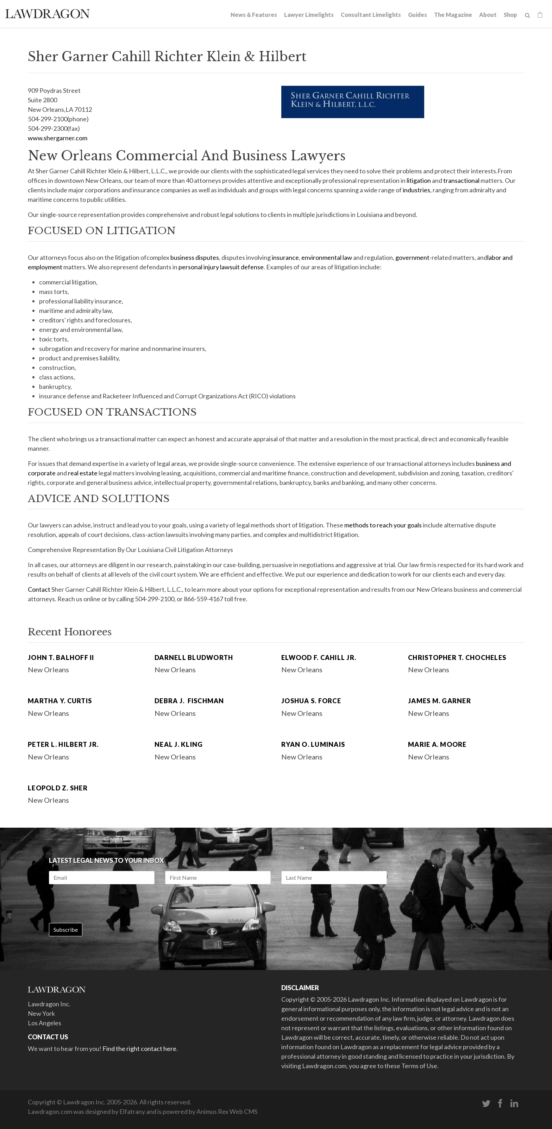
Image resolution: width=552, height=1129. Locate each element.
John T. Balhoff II (61, 657)
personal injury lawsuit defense (221, 267)
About (488, 14)
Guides (417, 14)
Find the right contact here (139, 1048)
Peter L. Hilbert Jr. (63, 744)
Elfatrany (132, 1111)
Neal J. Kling (179, 744)
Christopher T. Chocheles (457, 657)
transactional (461, 180)
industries (416, 190)
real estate (83, 473)
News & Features (254, 14)
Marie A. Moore (437, 744)
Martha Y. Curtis (60, 701)
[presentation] (102, 903)
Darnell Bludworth (194, 657)
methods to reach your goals (383, 525)
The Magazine (453, 14)
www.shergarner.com (57, 138)
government (412, 257)
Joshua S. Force (311, 701)
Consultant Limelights (371, 14)
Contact (39, 589)
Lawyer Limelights (309, 14)
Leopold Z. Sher (58, 788)
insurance (285, 257)
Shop (510, 14)
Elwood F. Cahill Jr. (318, 657)
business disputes (194, 257)
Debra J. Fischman (189, 701)
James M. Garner (439, 701)
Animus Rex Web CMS (226, 1111)
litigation (419, 180)
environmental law (326, 257)
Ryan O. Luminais (313, 744)
